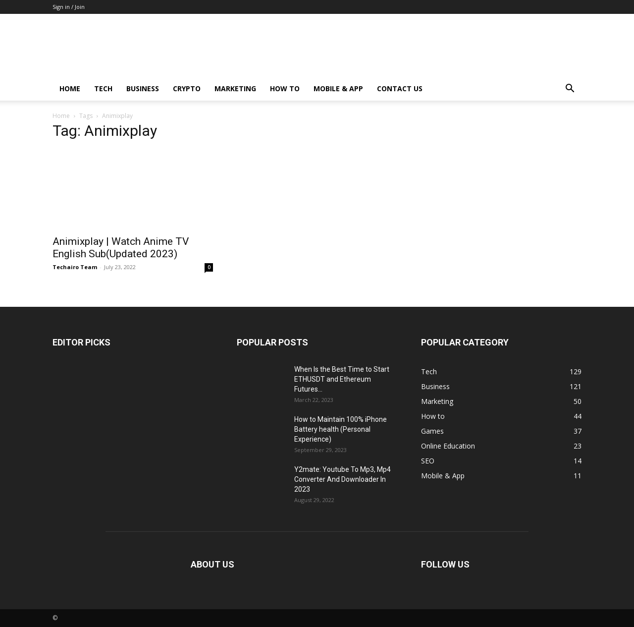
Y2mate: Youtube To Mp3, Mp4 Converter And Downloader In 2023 (342, 479)
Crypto (187, 88)
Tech (103, 88)
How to (285, 88)
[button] (569, 89)
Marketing (235, 88)
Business (142, 88)
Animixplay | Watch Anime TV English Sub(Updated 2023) (121, 247)
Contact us (400, 88)
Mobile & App (338, 88)
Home (69, 88)
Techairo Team (75, 267)
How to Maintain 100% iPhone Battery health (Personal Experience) (340, 429)
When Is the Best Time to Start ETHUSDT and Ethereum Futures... (341, 379)
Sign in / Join (69, 6)
